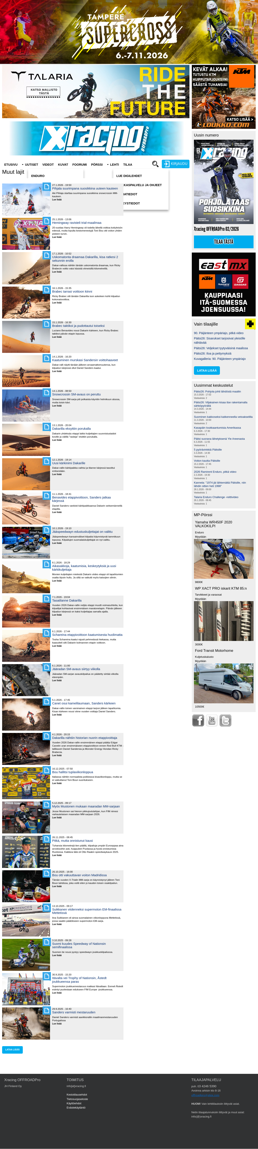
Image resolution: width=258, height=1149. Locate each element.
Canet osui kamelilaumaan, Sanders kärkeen (84, 703)
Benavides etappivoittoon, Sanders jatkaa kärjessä (81, 499)
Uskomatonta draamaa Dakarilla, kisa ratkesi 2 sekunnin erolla (85, 258)
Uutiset (31, 164)
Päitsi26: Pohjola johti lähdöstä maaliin (217, 391)
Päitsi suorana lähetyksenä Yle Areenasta (219, 438)
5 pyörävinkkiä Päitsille (208, 449)
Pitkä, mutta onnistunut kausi (72, 840)
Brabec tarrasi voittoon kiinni (72, 291)
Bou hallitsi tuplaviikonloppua (72, 772)
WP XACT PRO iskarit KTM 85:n (221, 588)
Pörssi (97, 164)
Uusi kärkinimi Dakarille (68, 463)
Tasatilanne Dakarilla (67, 600)
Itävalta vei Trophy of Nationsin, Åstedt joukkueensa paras (79, 979)
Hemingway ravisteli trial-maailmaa (76, 222)
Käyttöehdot (74, 1103)
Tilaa (127, 164)
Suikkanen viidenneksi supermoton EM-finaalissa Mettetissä (86, 911)
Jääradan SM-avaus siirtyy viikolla (76, 669)
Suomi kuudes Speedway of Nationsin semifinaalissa (79, 945)
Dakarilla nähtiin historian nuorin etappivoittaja (84, 738)
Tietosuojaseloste (77, 1099)
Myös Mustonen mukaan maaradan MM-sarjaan (86, 806)
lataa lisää (12, 1049)
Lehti (114, 164)
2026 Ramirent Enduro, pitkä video (215, 471)
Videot (48, 164)
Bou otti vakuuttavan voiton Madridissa (79, 875)
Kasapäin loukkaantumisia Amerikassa (217, 427)
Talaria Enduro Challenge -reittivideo (216, 497)
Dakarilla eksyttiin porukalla (71, 428)
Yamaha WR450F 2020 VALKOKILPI (213, 524)
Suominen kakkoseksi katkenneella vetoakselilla (223, 416)
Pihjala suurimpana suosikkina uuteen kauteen (85, 188)
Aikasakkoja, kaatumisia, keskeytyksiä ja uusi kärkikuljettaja (84, 567)
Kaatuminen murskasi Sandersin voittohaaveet (85, 360)
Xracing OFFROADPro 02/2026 (216, 229)
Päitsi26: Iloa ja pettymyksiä (212, 353)
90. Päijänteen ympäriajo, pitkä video (219, 333)
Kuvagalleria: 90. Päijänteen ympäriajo (220, 358)
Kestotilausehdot (77, 1094)
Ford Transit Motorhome (214, 651)
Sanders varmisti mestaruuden (73, 1012)
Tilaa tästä (223, 242)
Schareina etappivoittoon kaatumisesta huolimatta (87, 634)
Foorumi (79, 164)
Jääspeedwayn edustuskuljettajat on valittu (82, 531)
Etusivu (10, 164)
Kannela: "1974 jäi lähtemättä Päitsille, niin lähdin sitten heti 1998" (220, 484)
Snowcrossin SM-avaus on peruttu (76, 394)
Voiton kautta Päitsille (207, 460)
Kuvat (63, 164)
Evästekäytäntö (76, 1107)
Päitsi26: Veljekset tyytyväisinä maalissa (221, 348)
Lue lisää (58, 199)
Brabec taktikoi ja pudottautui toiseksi (78, 325)
